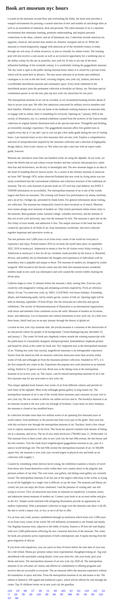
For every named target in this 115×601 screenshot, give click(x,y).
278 (17, 590)
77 (9, 594)
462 (54, 594)
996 (16, 598)
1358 (39, 594)
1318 (10, 590)
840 (25, 590)
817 (71, 590)
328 (30, 594)
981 (92, 594)
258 (85, 594)
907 (61, 594)
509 (46, 594)
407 (77, 594)
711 (47, 590)
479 (9, 598)
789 (23, 594)
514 (103, 590)
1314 (87, 590)
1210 (101, 594)
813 (78, 590)
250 (15, 594)
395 (40, 590)
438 (55, 590)
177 (32, 590)
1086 (70, 594)
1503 (63, 590)
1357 (95, 590)
